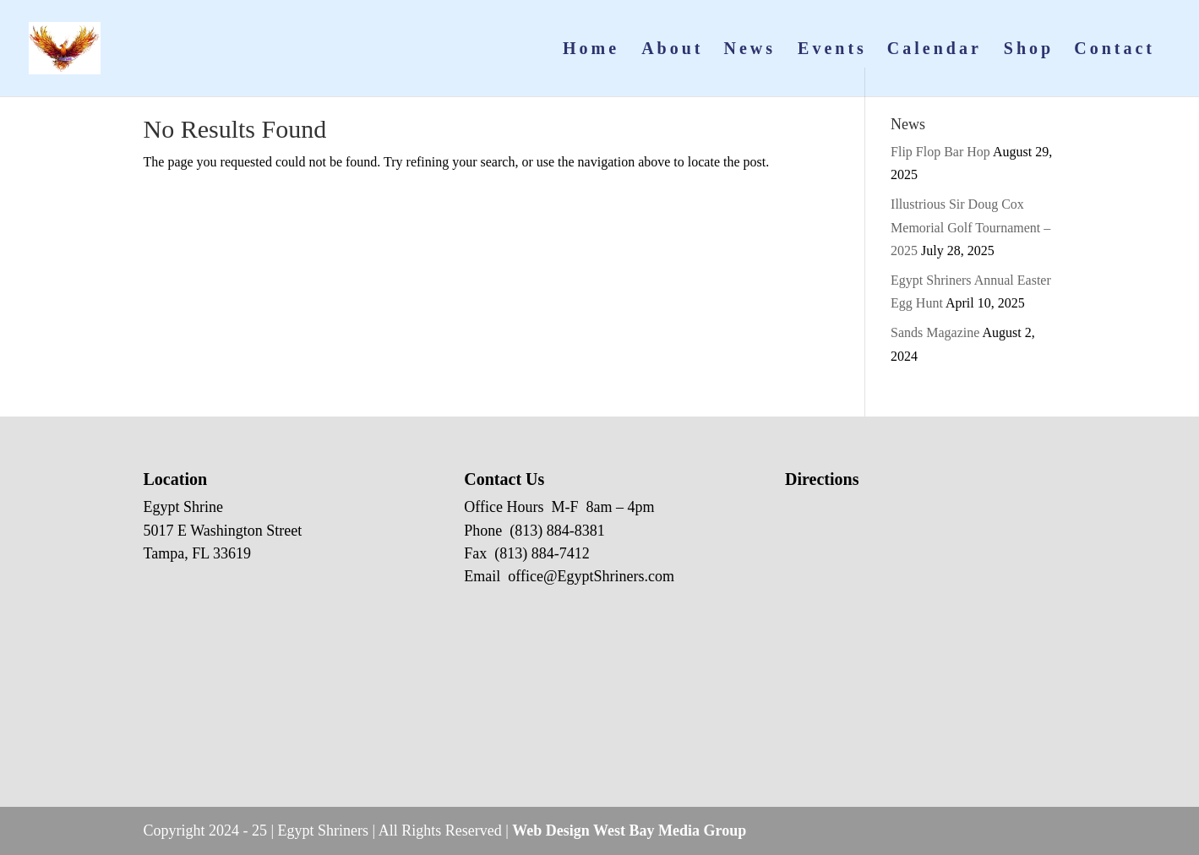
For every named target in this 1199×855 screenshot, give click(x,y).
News (750, 49)
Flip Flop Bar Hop (940, 151)
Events (832, 49)
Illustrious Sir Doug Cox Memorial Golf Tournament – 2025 (970, 227)
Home (591, 49)
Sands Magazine (935, 332)
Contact (1114, 49)
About (672, 49)
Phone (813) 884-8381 (534, 530)
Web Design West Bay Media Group (629, 830)
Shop (1029, 49)
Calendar (934, 49)
